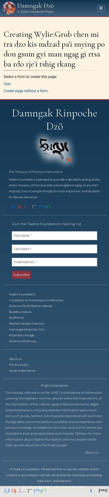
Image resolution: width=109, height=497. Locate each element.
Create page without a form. (26, 91)
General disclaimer (25, 370)
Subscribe (21, 275)
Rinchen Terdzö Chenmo (29, 323)
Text (7, 84)
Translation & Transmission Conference (38, 300)
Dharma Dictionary (25, 341)
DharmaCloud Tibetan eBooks (33, 306)
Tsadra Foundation (24, 294)
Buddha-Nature (23, 312)
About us (18, 359)
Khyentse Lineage (24, 335)
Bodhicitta (19, 317)
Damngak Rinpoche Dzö (29, 329)
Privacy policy (21, 364)
